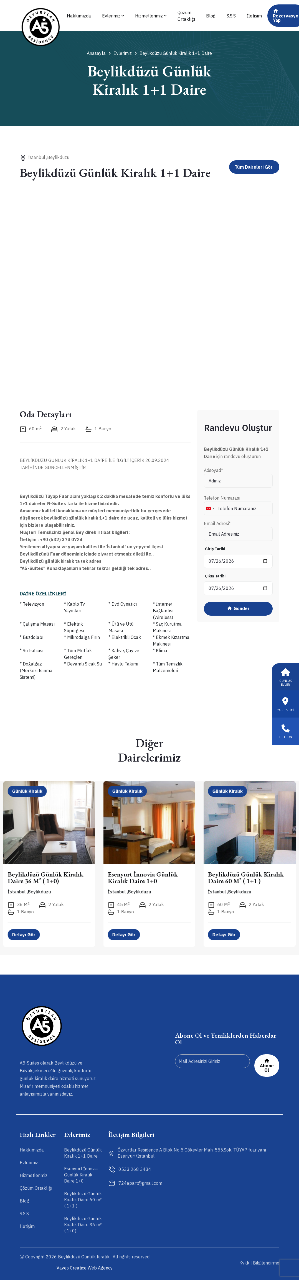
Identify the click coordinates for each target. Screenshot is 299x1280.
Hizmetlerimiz (150, 16)
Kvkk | (245, 1263)
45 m (119, 905)
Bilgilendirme (266, 1263)
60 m (31, 428)
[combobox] (210, 508)
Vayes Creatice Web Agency (85, 1268)
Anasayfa (99, 53)
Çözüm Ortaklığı (186, 16)
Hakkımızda (79, 16)
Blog (211, 16)
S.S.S (231, 16)
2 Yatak (63, 428)
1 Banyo (98, 428)
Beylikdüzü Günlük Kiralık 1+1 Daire (173, 53)
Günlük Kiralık (27, 791)
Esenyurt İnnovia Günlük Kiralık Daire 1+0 (143, 877)
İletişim (254, 16)
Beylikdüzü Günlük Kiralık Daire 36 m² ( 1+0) (46, 877)
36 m (19, 905)
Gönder (238, 608)
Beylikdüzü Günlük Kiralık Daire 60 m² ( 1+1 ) (246, 877)
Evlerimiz (113, 16)
